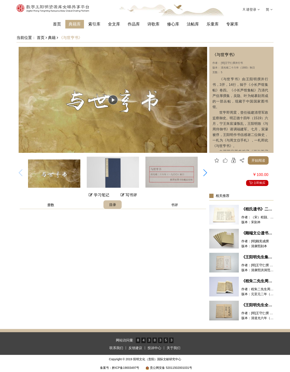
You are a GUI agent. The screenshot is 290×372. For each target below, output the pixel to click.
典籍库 (75, 24)
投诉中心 (154, 348)
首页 (57, 24)
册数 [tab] (50, 205)
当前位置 (24, 38)
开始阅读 (258, 160)
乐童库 (212, 24)
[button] (205, 172)
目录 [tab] (112, 205)
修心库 (173, 24)
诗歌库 (153, 24)
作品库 (134, 24)
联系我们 (116, 348)
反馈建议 (135, 348)
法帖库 (193, 24)
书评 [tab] (174, 205)
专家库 (232, 24)
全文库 (114, 24)
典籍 (51, 38)
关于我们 (173, 348)
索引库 (94, 24)
